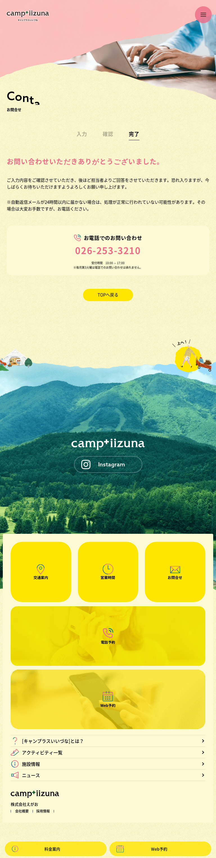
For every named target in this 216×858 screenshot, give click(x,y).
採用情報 (43, 811)
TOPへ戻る (108, 295)
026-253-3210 (108, 250)
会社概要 (22, 811)
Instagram (111, 464)
